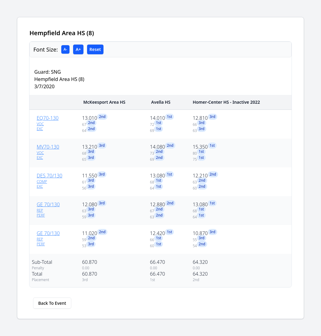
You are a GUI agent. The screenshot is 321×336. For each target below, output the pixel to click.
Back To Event (52, 303)
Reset (95, 49)
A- (65, 49)
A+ (78, 49)
